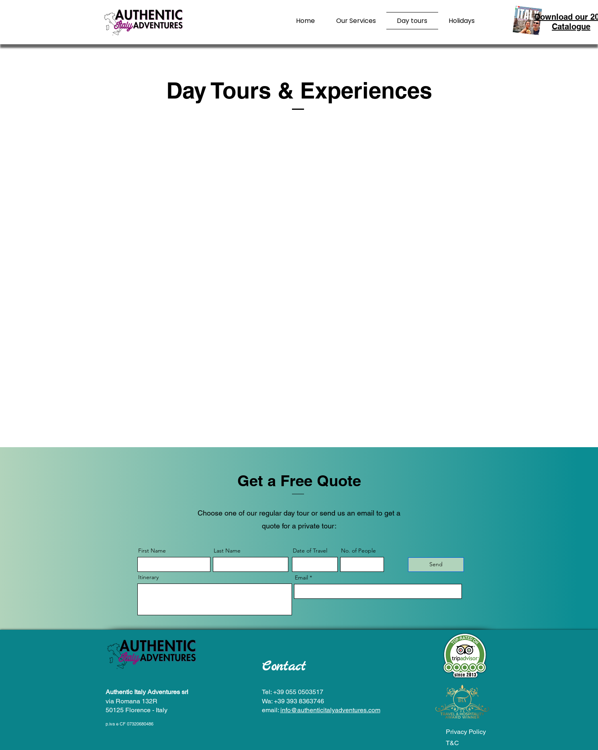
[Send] (436, 564)
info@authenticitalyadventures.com (330, 710)
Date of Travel (310, 550)
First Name (152, 550)
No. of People (358, 550)
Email (301, 577)
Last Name (227, 550)
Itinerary (148, 577)
